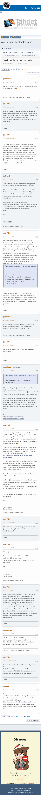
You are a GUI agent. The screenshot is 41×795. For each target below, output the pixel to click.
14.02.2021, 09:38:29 (8, 320)
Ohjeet (11, 788)
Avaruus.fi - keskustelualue (16, 42)
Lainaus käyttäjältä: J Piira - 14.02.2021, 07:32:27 (21, 375)
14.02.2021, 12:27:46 (8, 633)
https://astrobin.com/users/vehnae (13, 417)
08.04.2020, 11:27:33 (8, 82)
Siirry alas (5, 69)
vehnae (8, 367)
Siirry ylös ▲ (27, 788)
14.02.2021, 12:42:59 (10, 660)
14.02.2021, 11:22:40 (8, 428)
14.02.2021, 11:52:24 (10, 522)
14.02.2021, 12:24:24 (8, 590)
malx (7, 686)
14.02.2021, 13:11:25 (8, 689)
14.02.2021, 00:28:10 (8, 179)
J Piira (7, 104)
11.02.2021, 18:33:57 (10, 107)
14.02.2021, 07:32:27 (8, 236)
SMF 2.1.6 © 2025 (15, 790)
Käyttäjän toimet (33, 73)
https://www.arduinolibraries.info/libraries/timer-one (19, 702)
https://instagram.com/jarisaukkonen (13, 418)
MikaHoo (8, 79)
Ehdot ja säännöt (19, 788)
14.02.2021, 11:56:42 (8, 547)
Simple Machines (25, 790)
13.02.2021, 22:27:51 (10, 138)
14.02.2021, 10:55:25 (8, 345)
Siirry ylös (6, 716)
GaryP (7, 176)
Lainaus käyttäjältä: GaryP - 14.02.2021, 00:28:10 (21, 266)
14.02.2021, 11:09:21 (8, 370)
